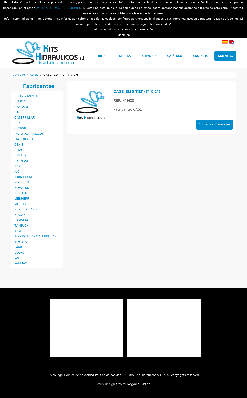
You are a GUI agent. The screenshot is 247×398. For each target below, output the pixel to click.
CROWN (20, 128)
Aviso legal (55, 375)
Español (225, 42)
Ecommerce (225, 56)
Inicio (102, 56)
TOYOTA (20, 242)
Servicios (149, 56)
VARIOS (19, 247)
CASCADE (21, 107)
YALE (18, 258)
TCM (17, 231)
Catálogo (174, 56)
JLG (16, 171)
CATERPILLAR (24, 117)
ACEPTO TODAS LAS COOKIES (58, 8)
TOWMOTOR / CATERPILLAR (35, 236)
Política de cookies (108, 375)
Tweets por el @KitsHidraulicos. (164, 302)
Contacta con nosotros (214, 124)
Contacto (200, 56)
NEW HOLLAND (25, 209)
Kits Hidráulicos (48, 53)
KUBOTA (20, 193)
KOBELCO (21, 182)
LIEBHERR (21, 198)
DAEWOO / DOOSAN (29, 134)
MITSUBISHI (22, 204)
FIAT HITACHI (24, 139)
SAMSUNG (21, 220)
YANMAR (20, 263)
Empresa (124, 56)
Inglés (231, 42)
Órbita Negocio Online (133, 384)
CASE (34, 75)
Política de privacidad (79, 375)
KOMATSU (21, 188)
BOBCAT (20, 101)
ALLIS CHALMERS (27, 96)
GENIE (18, 144)
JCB (17, 166)
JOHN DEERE (23, 177)
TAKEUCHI (21, 226)
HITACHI (20, 150)
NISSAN (19, 215)
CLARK (19, 123)
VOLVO (19, 253)
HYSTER (20, 155)
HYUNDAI (21, 161)
